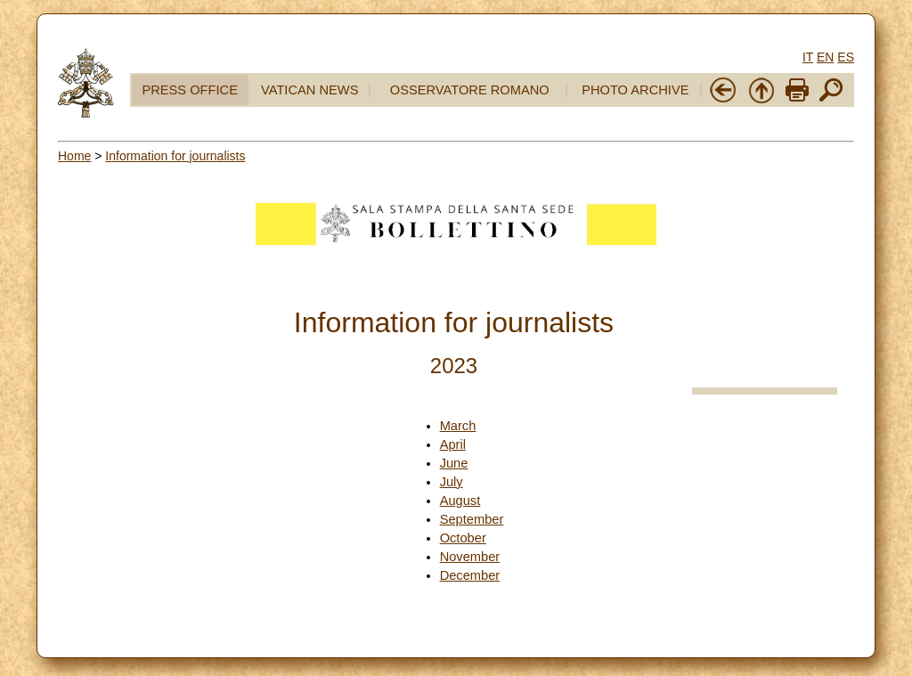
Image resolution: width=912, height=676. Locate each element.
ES (845, 57)
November (470, 557)
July (451, 482)
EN (825, 57)
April (453, 444)
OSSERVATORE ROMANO (470, 90)
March (458, 426)
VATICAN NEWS (309, 90)
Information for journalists (175, 156)
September (472, 519)
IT (807, 57)
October (463, 538)
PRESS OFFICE (190, 90)
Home (74, 156)
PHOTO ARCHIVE (635, 90)
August (460, 500)
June (454, 463)
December (470, 575)
